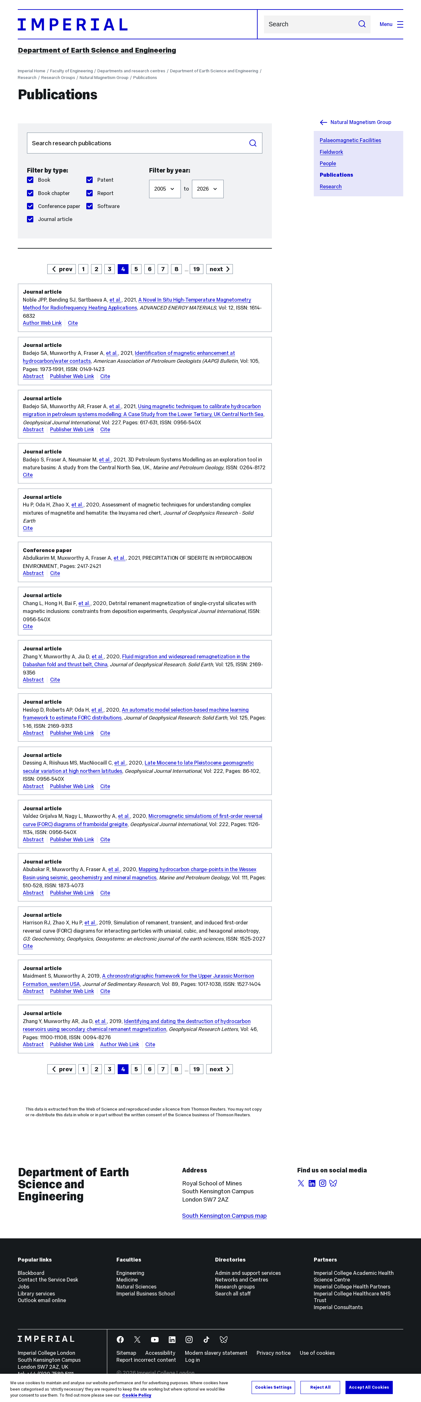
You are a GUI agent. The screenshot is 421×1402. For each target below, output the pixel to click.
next (216, 269)
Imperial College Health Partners (352, 1286)
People (328, 163)
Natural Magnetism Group (104, 77)
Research (27, 77)
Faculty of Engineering (71, 71)
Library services (36, 1293)
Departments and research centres (131, 71)
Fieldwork (331, 152)
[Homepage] (138, 24)
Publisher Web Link (72, 376)
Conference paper (53, 206)
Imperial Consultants (338, 1307)
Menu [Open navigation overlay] (391, 24)
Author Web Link (42, 323)
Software (103, 206)
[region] (210, 1388)
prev (65, 269)
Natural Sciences (136, 1286)
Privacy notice (274, 1353)
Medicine (127, 1279)
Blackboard (31, 1273)
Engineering (130, 1273)
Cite (73, 323)
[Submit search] (361, 24)
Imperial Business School (145, 1293)
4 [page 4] (123, 269)
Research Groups (58, 77)
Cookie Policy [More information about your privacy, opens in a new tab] (136, 1395)
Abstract (33, 376)
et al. (115, 300)
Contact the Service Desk (48, 1279)
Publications (145, 77)
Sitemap (126, 1353)
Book (38, 180)
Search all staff (233, 1293)
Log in (192, 1360)
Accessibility (160, 1353)
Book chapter (48, 193)
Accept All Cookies (369, 1387)
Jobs (23, 1286)
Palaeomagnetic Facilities (350, 140)
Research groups (235, 1286)
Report (100, 193)
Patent (100, 180)
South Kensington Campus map (224, 1215)
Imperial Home (31, 71)
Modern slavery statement (216, 1353)
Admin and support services (248, 1273)
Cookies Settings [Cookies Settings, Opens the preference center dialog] (273, 1387)
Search (252, 143)
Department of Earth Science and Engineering (97, 50)
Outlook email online (42, 1300)
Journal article (49, 219)
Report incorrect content (146, 1360)
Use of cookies (317, 1353)
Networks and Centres (241, 1279)
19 (196, 269)
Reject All (320, 1387)
